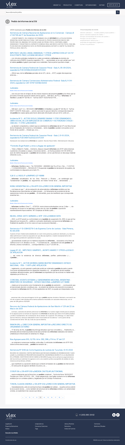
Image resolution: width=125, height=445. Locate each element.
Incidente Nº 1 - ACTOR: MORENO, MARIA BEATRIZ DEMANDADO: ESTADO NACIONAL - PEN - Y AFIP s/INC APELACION (40, 264)
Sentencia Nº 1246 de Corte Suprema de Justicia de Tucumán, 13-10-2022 (41, 350)
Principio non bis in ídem (88, 38)
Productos (68, 5)
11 (33, 397)
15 (48, 397)
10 (29, 397)
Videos (7, 428)
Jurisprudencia (39, 424)
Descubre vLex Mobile (11, 433)
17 (55, 397)
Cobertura (79, 5)
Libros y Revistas (69, 424)
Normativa (68, 426)
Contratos (97, 424)
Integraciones (91, 5)
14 (44, 397)
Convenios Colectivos (41, 426)
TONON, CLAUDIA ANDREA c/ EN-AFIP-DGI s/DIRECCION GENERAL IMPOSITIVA (42, 384)
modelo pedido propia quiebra (104, 32)
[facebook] (118, 415)
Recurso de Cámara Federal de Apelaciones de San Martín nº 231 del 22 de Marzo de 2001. (42, 307)
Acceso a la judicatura (87, 44)
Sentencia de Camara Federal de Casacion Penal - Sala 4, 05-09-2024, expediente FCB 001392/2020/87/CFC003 (40, 69)
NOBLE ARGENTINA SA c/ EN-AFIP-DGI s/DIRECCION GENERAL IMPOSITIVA (41, 186)
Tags (36, 428)
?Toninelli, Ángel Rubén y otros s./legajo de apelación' (32, 146)
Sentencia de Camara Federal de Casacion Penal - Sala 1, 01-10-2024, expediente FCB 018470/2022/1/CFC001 (39, 136)
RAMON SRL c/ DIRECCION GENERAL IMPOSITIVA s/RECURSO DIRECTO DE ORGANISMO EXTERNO (41, 326)
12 (36, 397)
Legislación (8, 424)
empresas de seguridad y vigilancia (91, 42)
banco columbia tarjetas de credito (91, 34)
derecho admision (86, 32)
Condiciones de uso (10, 440)
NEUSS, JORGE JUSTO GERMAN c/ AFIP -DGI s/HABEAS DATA (35, 216)
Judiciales (14, 88)
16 (51, 397)
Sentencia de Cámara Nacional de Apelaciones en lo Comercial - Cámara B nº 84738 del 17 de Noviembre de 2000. (42, 34)
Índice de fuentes (70, 428)
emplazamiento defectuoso (89, 40)
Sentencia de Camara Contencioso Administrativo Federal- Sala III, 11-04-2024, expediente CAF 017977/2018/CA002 (41, 82)
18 (59, 397)
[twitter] (114, 415)
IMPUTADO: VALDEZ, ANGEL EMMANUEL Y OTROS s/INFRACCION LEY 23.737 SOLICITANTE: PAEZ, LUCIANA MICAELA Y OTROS (42, 54)
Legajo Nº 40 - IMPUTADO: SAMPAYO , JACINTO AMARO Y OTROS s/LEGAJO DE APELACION (42, 251)
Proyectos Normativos (11, 426)
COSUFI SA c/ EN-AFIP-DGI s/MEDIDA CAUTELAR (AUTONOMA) (36, 371)
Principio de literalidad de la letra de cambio (94, 36)
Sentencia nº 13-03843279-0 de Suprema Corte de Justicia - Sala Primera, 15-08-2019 (41, 230)
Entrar (102, 5)
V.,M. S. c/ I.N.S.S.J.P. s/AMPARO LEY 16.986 (27, 176)
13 (40, 397)
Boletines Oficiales (99, 426)
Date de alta (113, 5)
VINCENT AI (57, 5)
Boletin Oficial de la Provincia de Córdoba (21, 90)
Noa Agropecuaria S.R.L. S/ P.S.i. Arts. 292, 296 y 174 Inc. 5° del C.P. (37, 339)
